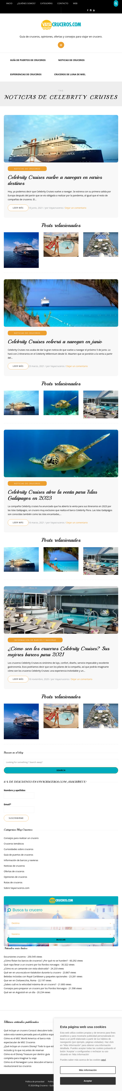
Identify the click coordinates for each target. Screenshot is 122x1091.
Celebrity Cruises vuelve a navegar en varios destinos (55, 180)
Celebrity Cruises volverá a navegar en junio (55, 341)
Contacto (62, 3)
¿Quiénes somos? (26, 3)
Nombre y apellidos (19, 794)
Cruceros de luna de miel (70, 74)
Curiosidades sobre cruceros (18, 849)
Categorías (46, 3)
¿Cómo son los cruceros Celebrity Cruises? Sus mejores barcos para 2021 (58, 651)
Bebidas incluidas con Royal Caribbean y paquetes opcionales (35, 976)
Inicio (9, 3)
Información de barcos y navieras (35, 640)
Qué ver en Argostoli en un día (19, 992)
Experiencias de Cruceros (25, 74)
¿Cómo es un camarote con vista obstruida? (26, 968)
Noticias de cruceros (71, 60)
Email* (19, 808)
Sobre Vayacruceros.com (16, 887)
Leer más (18, 207)
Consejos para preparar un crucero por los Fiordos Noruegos (35, 988)
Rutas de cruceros (13, 882)
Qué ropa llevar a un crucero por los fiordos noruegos (31, 964)
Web (75, 3)
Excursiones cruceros (15, 956)
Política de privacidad (34, 1081)
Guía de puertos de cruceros (28, 60)
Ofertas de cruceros (14, 871)
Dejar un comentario (75, 207)
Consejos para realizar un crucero (21, 838)
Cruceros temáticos (14, 843)
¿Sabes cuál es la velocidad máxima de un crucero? (30, 984)
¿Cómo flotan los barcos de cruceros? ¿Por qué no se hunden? (36, 960)
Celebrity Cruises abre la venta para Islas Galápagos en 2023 (52, 495)
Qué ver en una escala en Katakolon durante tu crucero (32, 972)
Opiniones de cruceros (15, 876)
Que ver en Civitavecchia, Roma (20, 980)
